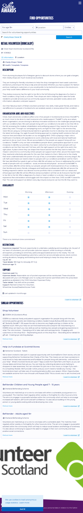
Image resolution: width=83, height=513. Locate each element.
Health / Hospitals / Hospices (16, 65)
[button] (20, 37)
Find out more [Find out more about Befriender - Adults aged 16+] (7, 435)
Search (69, 37)
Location (19, 57)
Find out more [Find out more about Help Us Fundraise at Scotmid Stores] (7, 377)
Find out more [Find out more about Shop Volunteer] (7, 339)
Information (7, 57)
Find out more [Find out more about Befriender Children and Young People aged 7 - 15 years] (7, 406)
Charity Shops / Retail (13, 62)
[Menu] (80, 2)
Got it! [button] (22, 509)
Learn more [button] (24, 503)
